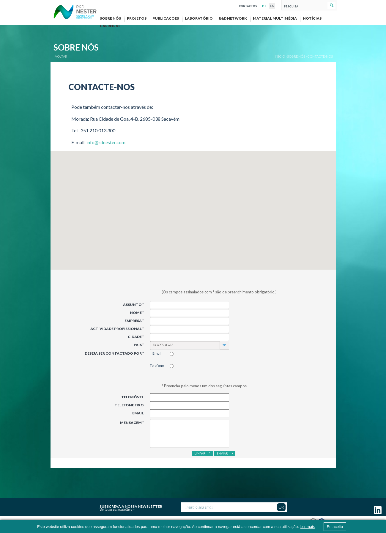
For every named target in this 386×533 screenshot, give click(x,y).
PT (264, 6)
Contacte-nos (320, 56)
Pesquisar (331, 5)
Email (156, 353)
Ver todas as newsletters (116, 509)
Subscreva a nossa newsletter (131, 505)
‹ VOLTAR (60, 56)
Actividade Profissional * (117, 328)
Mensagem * (132, 422)
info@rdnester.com (105, 142)
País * (139, 344)
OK (281, 507)
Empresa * (134, 320)
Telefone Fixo (129, 405)
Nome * (137, 312)
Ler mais (307, 526)
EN (272, 6)
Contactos (248, 5)
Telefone (157, 365)
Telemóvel (132, 397)
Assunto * (133, 304)
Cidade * (136, 336)
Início (280, 56)
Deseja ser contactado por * (114, 353)
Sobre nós (296, 56)
